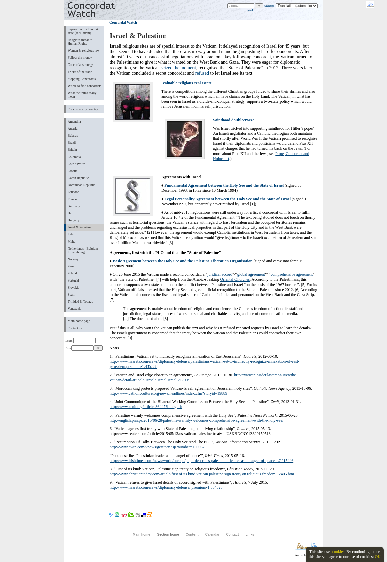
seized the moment (178, 67)
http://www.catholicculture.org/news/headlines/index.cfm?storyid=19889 (168, 393)
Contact (232, 534)
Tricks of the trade (80, 72)
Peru (71, 266)
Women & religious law (83, 50)
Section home (168, 534)
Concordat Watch (123, 22)
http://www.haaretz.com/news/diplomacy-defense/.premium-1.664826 (166, 487)
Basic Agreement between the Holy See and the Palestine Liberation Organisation (182, 261)
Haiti (71, 213)
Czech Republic (78, 178)
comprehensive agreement (292, 274)
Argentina (74, 121)
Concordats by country (83, 109)
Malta (71, 241)
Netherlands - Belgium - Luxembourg (84, 250)
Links (250, 534)
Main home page (79, 321)
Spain (71, 294)
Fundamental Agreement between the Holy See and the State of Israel (224, 185)
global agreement (251, 274)
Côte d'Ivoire (76, 164)
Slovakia (73, 287)
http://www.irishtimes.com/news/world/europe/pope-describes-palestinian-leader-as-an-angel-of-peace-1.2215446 (201, 460)
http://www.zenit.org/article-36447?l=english (146, 406)
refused (202, 73)
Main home (141, 534)
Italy (71, 234)
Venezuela (74, 308)
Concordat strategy (80, 65)
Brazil (72, 142)
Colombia (74, 157)
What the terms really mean (82, 94)
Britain (72, 150)
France (72, 199)
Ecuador (73, 192)
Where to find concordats (84, 86)
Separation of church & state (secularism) (83, 31)
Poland (72, 273)
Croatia (72, 171)
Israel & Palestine (79, 227)
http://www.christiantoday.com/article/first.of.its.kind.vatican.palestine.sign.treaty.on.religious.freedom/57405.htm (202, 474)
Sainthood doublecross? (233, 120)
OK (377, 556)
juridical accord (219, 274)
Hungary (73, 220)
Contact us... (76, 328)
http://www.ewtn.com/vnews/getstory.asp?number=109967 (157, 447)
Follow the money (80, 57)
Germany (74, 206)
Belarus (73, 135)
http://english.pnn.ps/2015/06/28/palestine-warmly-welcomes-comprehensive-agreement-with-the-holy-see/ (196, 420)
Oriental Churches (235, 279)
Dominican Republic (81, 185)
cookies (338, 551)
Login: (80, 340)
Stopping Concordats (82, 79)
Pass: (79, 348)
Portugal (73, 280)
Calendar (212, 534)
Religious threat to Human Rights (80, 41)
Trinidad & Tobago (80, 301)
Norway (73, 259)
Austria (72, 128)
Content (192, 534)
